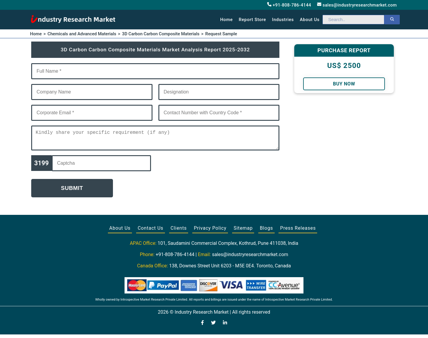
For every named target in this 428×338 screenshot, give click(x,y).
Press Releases (298, 231)
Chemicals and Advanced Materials (82, 34)
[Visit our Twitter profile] (213, 326)
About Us (120, 231)
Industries (283, 19)
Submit (72, 191)
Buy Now (344, 84)
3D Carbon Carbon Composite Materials (161, 34)
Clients (179, 231)
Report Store (252, 19)
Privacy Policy (210, 231)
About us (310, 19)
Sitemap (243, 231)
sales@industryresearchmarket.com (357, 5)
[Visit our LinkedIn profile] (225, 326)
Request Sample (221, 34)
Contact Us (150, 231)
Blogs (266, 231)
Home (226, 19)
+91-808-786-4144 (289, 5)
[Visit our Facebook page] (202, 326)
